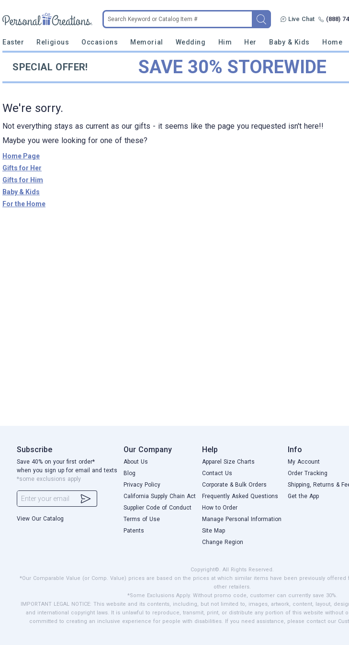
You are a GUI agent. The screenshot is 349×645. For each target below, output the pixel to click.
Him (225, 42)
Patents (134, 530)
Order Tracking (307, 473)
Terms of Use (142, 519)
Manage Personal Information (241, 519)
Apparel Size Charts (228, 461)
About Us (136, 461)
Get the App (303, 496)
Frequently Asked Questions (240, 496)
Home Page (21, 156)
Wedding (191, 42)
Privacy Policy (142, 484)
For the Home (23, 204)
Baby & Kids (289, 42)
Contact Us (217, 473)
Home (332, 42)
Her (250, 42)
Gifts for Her (22, 168)
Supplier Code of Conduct (157, 507)
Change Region (222, 542)
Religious (52, 42)
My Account (304, 461)
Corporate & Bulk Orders (234, 484)
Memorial (146, 42)
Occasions (99, 42)
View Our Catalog (40, 518)
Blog (129, 473)
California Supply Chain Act (160, 496)
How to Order (219, 507)
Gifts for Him (22, 180)
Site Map (213, 530)
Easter (13, 42)
